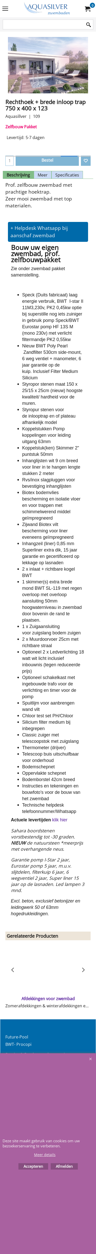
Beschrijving (18, 175)
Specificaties (67, 175)
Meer (43, 175)
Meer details (45, 1154)
